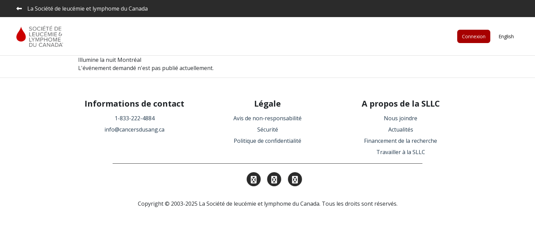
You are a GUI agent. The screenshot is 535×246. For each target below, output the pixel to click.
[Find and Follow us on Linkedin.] (274, 180)
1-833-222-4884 (135, 118)
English (506, 36)
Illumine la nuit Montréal (109, 60)
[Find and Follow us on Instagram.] (253, 180)
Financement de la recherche (400, 141)
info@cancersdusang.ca (134, 129)
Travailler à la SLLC (400, 152)
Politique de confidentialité (267, 141)
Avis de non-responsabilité (267, 118)
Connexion (474, 36)
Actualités (400, 129)
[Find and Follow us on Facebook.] (295, 180)
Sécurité (267, 129)
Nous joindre (400, 118)
